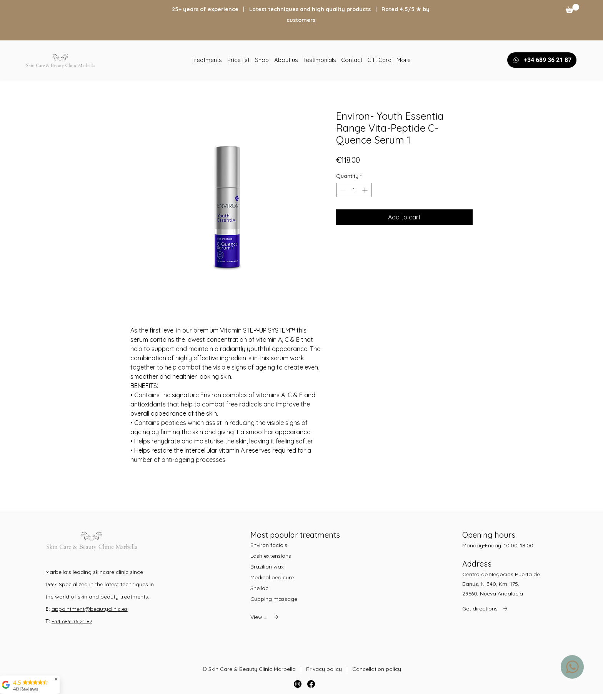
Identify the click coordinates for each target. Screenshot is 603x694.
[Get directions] (487, 608)
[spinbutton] (354, 190)
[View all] (265, 616)
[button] (572, 8)
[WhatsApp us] (572, 667)
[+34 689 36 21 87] (541, 60)
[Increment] (365, 190)
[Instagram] (298, 684)
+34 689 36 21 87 (72, 621)
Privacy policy (324, 669)
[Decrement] (342, 190)
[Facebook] (311, 684)
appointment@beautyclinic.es (90, 608)
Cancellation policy (376, 669)
